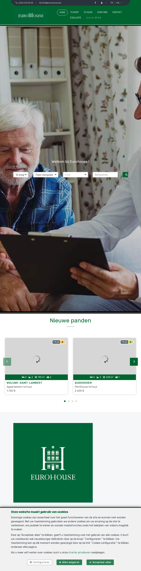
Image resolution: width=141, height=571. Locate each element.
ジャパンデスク (93, 17)
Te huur (88, 12)
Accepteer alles (103, 561)
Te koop (74, 12)
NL (124, 3)
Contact (117, 12)
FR (112, 3)
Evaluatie (75, 17)
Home (62, 12)
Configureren (40, 561)
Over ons (102, 12)
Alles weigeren (70, 561)
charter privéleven (79, 551)
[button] (75, 174)
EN (118, 3)
